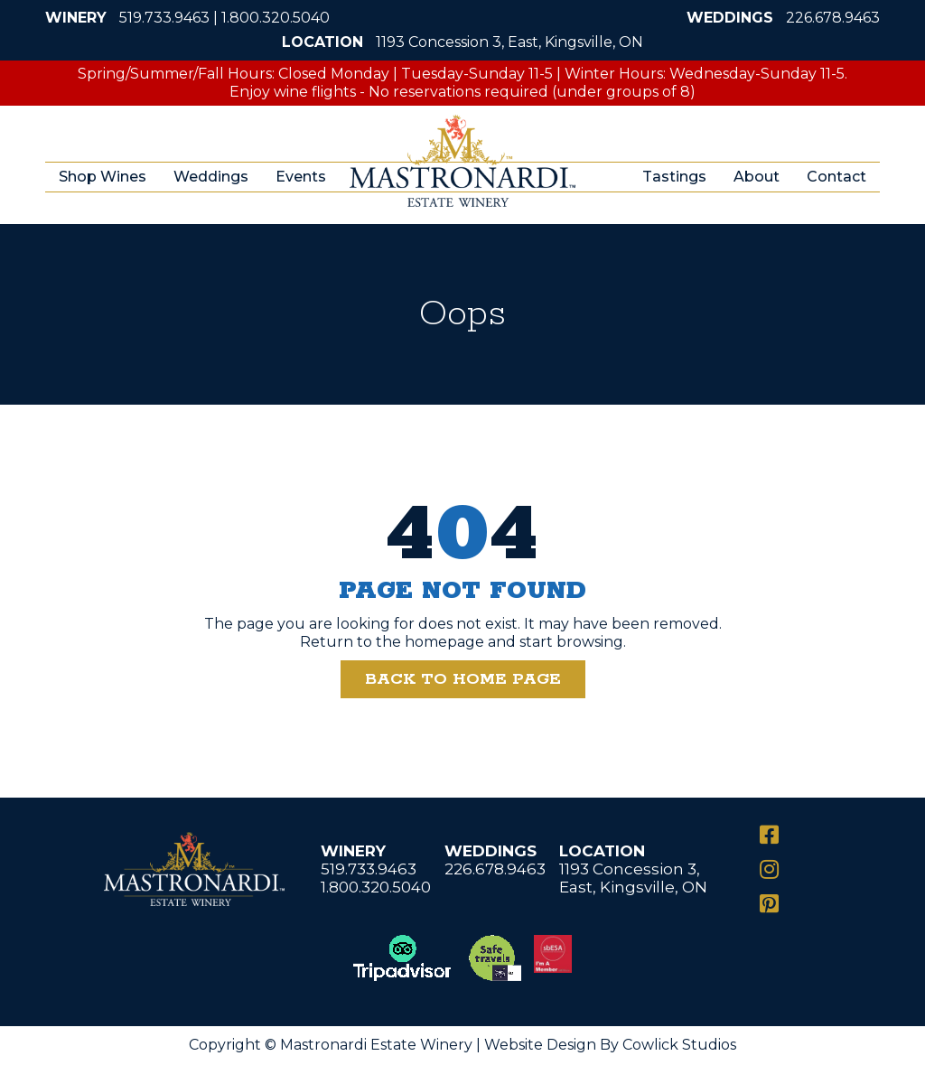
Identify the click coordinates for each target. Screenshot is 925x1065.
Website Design (540, 1044)
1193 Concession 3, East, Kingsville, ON (509, 42)
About (756, 176)
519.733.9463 (164, 17)
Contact (836, 176)
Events (301, 176)
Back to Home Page (463, 679)
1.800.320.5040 (275, 17)
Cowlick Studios (679, 1044)
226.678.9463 (833, 17)
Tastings (674, 176)
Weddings (210, 176)
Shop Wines (102, 176)
